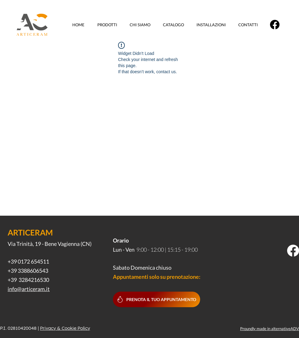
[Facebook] (274, 24)
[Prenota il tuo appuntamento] (156, 299)
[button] (109, 24)
